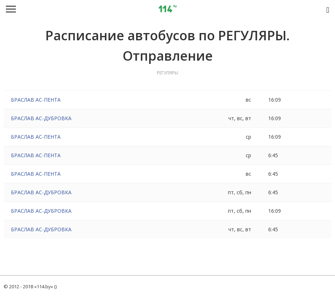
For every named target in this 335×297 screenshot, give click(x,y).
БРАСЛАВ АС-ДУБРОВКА (41, 118)
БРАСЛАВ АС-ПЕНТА (36, 99)
